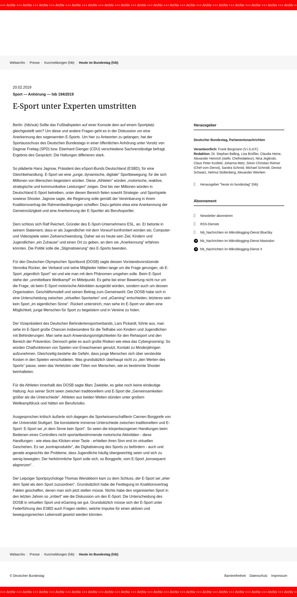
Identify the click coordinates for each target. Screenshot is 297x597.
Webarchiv (17, 62)
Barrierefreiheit (235, 576)
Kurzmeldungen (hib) (59, 62)
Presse (35, 62)
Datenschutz (258, 576)
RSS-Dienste (209, 224)
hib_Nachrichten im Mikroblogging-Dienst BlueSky (236, 232)
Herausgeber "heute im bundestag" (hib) (229, 184)
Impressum (279, 576)
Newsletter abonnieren (216, 216)
